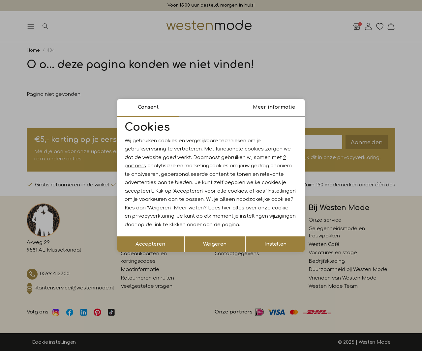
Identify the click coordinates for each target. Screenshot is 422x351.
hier (226, 208)
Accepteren (150, 244)
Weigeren (214, 244)
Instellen (275, 244)
